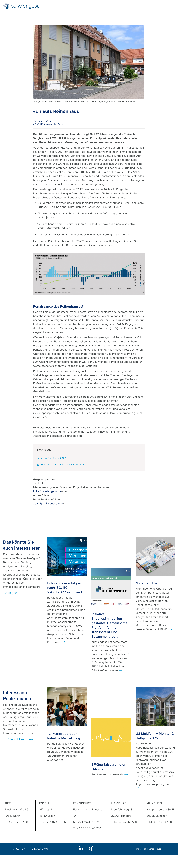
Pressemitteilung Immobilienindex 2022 (63, 464)
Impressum (141, 849)
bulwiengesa (28, 6)
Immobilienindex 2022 (53, 458)
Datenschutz (155, 849)
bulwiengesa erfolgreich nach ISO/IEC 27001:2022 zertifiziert (65, 587)
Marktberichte (146, 583)
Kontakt (20, 849)
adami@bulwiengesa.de (48, 503)
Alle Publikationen (20, 739)
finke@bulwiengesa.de (48, 491)
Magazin (13, 593)
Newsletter (41, 849)
